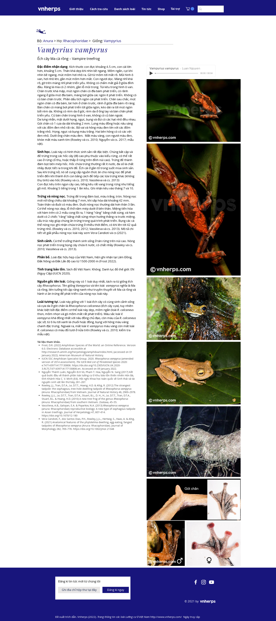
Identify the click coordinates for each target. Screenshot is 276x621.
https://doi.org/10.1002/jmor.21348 (93, 429)
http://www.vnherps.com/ (166, 617)
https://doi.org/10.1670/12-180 (59, 415)
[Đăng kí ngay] (115, 590)
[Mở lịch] (221, 617)
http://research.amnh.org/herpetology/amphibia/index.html (77, 352)
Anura (48, 40)
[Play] (151, 73)
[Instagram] (203, 582)
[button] (175, 8)
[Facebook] (196, 582)
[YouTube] (211, 582)
